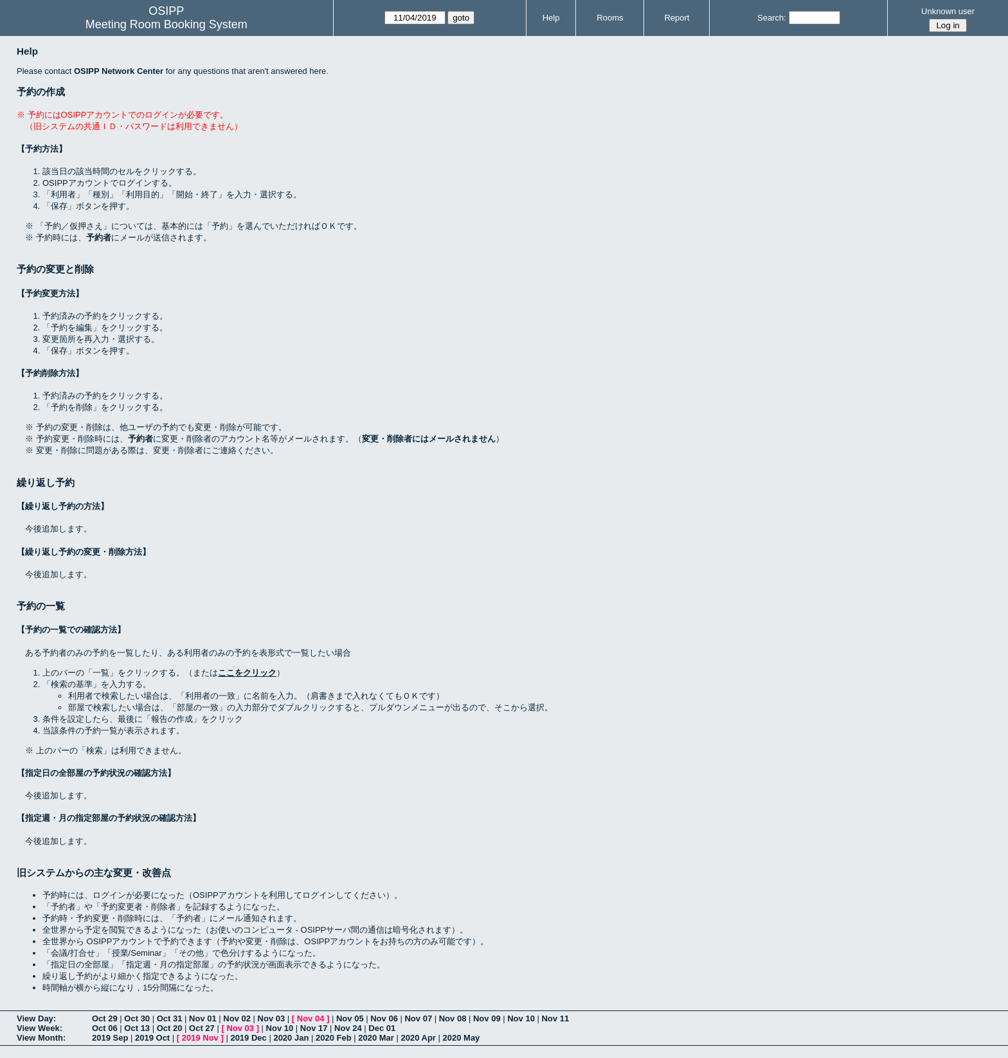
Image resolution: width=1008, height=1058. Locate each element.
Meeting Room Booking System (167, 24)
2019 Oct (152, 1038)
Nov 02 (237, 1018)
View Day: (36, 1018)
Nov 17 (314, 1028)
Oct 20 (170, 1028)
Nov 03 (271, 1018)
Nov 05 (350, 1018)
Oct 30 (137, 1018)
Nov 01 (203, 1018)
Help (551, 17)
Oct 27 (202, 1028)
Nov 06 (384, 1018)
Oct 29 (105, 1018)
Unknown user (948, 11)
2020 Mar (376, 1038)
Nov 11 (555, 1018)
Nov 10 (521, 1018)
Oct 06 (105, 1028)
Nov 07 (418, 1018)
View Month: (41, 1038)
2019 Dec (248, 1038)
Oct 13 (137, 1028)
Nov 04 (311, 1018)
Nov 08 (453, 1018)
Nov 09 (487, 1018)
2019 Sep (110, 1038)
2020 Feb (334, 1038)
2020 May (461, 1038)
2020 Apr (418, 1038)
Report (676, 17)
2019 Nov (200, 1038)
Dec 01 (381, 1028)
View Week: (39, 1028)
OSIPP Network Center (118, 71)
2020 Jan (291, 1038)
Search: (771, 17)
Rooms (610, 17)
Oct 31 (170, 1018)
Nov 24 (348, 1028)
